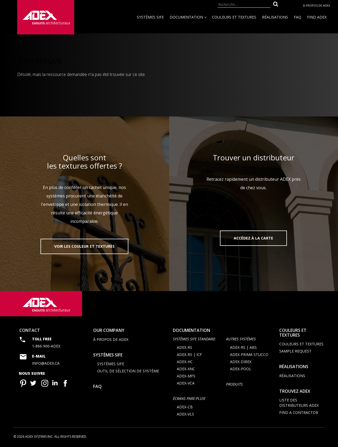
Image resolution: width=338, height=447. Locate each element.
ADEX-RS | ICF (189, 354)
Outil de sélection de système (128, 370)
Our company (108, 330)
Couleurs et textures (234, 17)
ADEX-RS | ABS (243, 347)
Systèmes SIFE (150, 17)
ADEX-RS (184, 347)
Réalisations (275, 17)
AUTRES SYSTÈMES (241, 338)
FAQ (297, 17)
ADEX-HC (185, 361)
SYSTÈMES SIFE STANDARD (194, 338)
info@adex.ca (46, 363)
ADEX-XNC (186, 368)
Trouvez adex (294, 391)
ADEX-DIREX (240, 361)
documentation (191, 330)
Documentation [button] (188, 17)
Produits (234, 384)
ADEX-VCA (186, 383)
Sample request (295, 351)
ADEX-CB (185, 407)
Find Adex (317, 17)
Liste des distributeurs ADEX (299, 403)
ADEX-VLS (185, 414)
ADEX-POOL (240, 368)
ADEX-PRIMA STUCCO (249, 354)
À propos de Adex (316, 5)
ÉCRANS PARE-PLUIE (189, 398)
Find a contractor (298, 412)
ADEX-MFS (186, 375)
